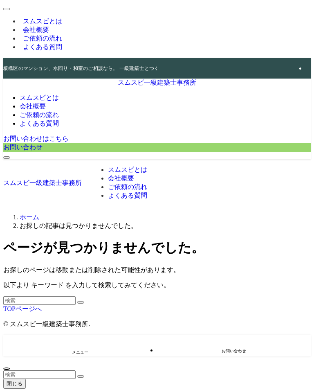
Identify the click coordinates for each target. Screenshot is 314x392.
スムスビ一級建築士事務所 (157, 82)
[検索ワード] (39, 300)
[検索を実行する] (80, 302)
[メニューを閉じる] (6, 9)
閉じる (14, 384)
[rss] (308, 68)
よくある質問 (42, 46)
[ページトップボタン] (6, 368)
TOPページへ (22, 308)
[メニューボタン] (6, 157)
